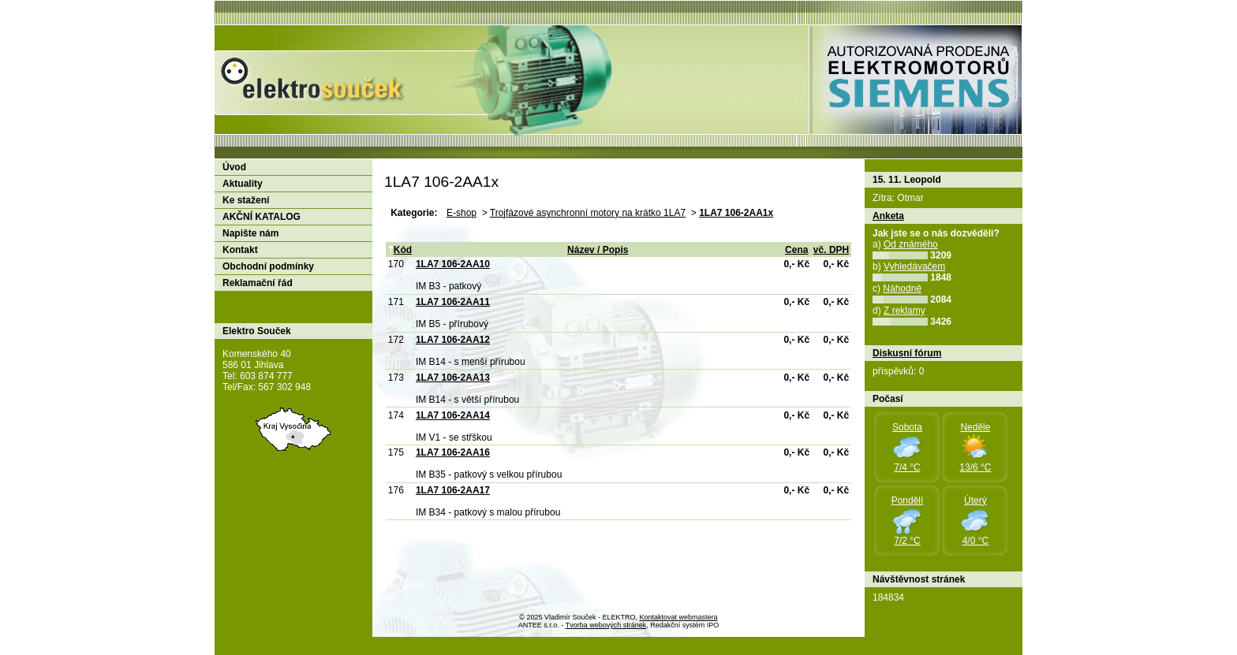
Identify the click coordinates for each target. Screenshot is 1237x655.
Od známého (911, 244)
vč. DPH (831, 249)
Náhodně (902, 288)
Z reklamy (904, 310)
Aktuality (242, 183)
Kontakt (240, 249)
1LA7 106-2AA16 (453, 452)
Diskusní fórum (907, 353)
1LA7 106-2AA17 (453, 490)
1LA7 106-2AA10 (453, 264)
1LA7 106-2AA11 (453, 301)
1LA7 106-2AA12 (453, 339)
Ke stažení (245, 200)
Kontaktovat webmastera (679, 617)
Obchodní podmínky (268, 266)
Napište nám (250, 233)
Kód (400, 249)
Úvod (234, 167)
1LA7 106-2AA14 (453, 415)
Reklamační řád (257, 282)
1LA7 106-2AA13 (453, 377)
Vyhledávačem (914, 266)
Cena (796, 249)
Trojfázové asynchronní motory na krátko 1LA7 (588, 212)
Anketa (888, 215)
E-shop (461, 212)
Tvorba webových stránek (606, 625)
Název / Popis (597, 249)
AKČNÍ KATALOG (261, 216)
